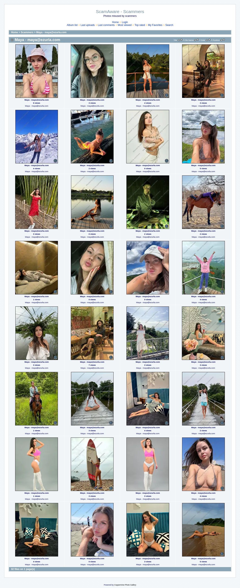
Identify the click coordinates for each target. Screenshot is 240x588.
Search (169, 25)
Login (125, 22)
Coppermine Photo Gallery (125, 585)
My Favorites (155, 25)
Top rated (140, 25)
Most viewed (125, 25)
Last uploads (88, 25)
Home (115, 22)
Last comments (106, 25)
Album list (72, 25)
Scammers (27, 32)
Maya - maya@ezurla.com (51, 32)
